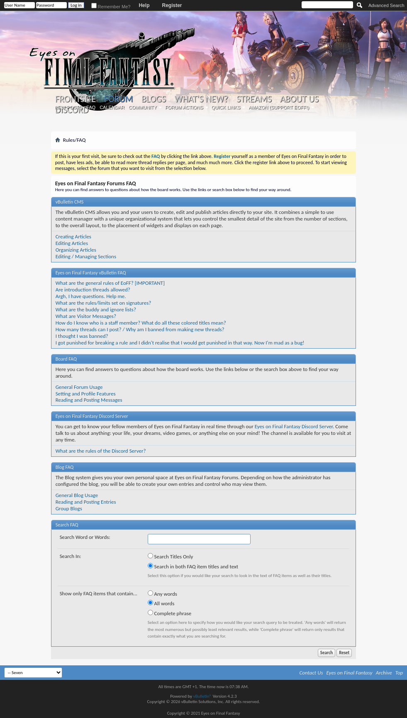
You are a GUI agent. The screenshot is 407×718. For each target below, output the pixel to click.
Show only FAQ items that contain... (98, 593)
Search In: (70, 556)
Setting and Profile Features (86, 394)
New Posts (68, 107)
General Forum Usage (79, 387)
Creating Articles (73, 236)
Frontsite (75, 99)
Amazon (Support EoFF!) (279, 107)
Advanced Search (386, 5)
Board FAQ (66, 359)
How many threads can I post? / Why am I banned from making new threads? (140, 329)
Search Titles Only (170, 556)
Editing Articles (72, 243)
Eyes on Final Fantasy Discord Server (92, 416)
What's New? (201, 99)
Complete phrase (170, 613)
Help (144, 5)
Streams (254, 99)
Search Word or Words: (85, 537)
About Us (299, 99)
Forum (118, 98)
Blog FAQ (65, 467)
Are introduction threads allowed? (93, 289)
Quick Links (226, 107)
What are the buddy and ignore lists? (96, 309)
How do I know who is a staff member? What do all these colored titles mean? (141, 323)
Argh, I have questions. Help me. (91, 296)
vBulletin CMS (70, 202)
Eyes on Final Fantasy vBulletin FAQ (91, 273)
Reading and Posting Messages (89, 400)
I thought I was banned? (82, 336)
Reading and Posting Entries (86, 502)
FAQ (90, 107)
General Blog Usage (77, 495)
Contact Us (311, 672)
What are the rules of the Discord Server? (101, 451)
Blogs (153, 99)
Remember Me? (111, 6)
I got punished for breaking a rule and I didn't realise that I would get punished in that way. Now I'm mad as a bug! (180, 343)
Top (399, 672)
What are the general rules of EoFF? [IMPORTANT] (110, 283)
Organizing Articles (76, 250)
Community (143, 107)
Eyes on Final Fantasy (350, 672)
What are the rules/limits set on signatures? (103, 303)
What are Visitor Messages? (86, 316)
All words (161, 603)
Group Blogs (69, 508)
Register (172, 5)
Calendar (112, 107)
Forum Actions (184, 107)
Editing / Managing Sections (86, 256)
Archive (384, 672)
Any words (162, 593)
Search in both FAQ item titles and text (193, 566)
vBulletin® (202, 696)
